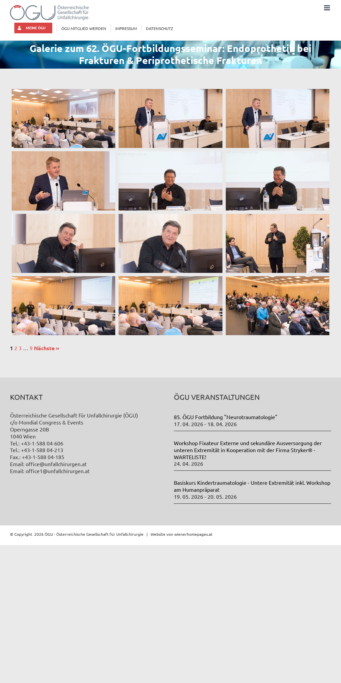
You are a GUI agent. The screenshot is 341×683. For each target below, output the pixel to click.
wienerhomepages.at (193, 534)
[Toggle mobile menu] (327, 7)
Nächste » (46, 348)
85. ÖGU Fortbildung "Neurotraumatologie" (225, 416)
